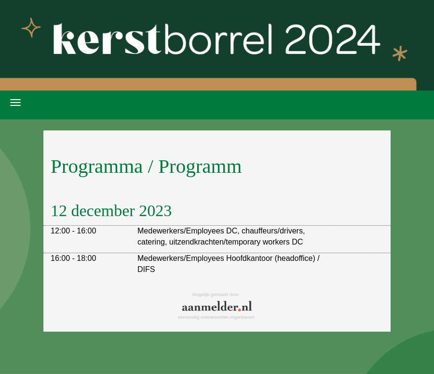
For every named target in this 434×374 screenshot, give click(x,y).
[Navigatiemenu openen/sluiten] (15, 102)
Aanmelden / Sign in (396, 102)
